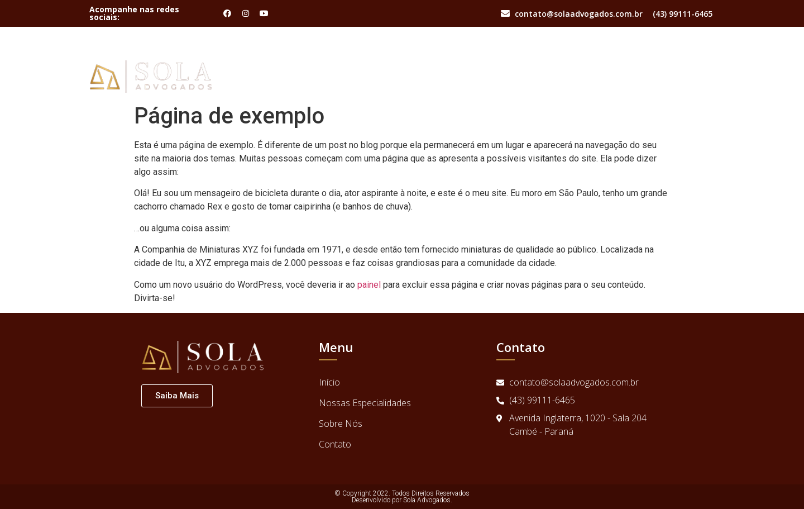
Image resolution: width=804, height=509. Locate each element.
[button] (177, 395)
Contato (690, 62)
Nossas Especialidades (607, 63)
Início (532, 62)
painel (369, 284)
